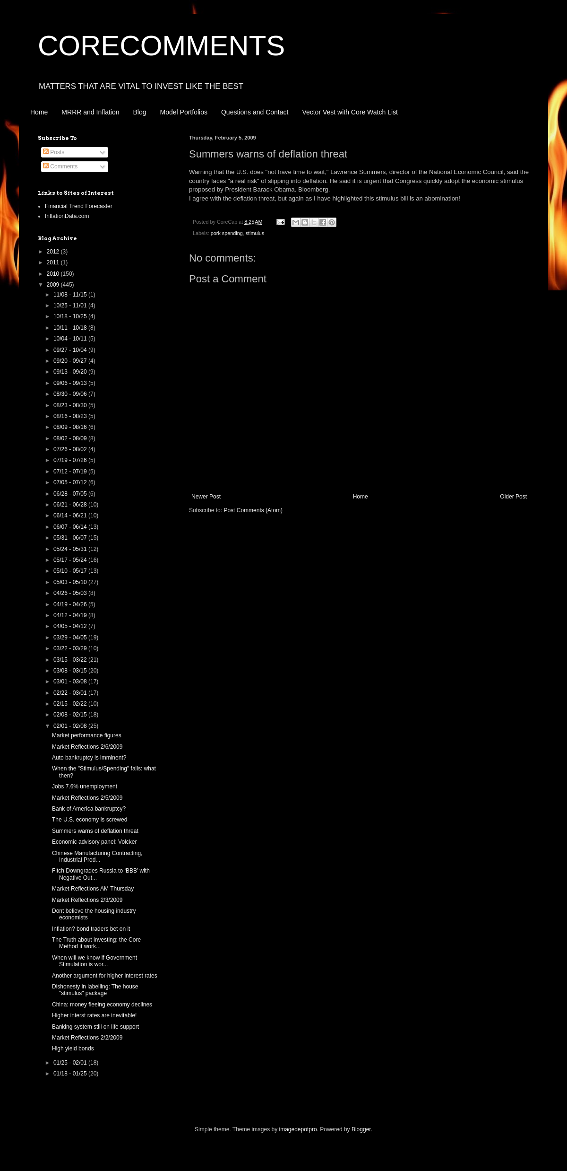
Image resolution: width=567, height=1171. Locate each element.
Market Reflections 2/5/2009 (87, 798)
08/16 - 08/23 (70, 416)
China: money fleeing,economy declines (102, 1004)
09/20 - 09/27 (70, 361)
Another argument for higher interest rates (104, 975)
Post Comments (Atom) (253, 510)
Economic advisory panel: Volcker (94, 842)
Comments (60, 166)
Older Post (513, 496)
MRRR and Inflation (90, 112)
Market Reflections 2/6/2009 (87, 746)
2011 (54, 262)
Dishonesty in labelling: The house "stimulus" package (95, 989)
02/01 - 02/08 (70, 726)
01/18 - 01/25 (70, 1073)
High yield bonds (73, 1048)
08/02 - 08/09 (70, 438)
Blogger (361, 1129)
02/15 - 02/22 (70, 703)
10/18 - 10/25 (70, 316)
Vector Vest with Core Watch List (350, 112)
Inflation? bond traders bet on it (91, 929)
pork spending (227, 233)
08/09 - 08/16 (70, 427)
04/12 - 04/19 (70, 615)
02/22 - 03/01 (70, 693)
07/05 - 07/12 (70, 482)
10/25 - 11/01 (70, 305)
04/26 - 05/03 (70, 593)
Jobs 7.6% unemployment (84, 786)
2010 (54, 274)
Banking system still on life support (95, 1026)
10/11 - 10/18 (70, 327)
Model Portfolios (183, 112)
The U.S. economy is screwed (89, 819)
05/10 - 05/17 (70, 571)
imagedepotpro (298, 1129)
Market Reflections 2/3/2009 (87, 900)
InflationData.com (67, 216)
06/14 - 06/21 (70, 515)
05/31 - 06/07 (70, 537)
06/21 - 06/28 (70, 504)
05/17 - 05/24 (70, 560)
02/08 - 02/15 (70, 714)
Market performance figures (86, 735)
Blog (139, 112)
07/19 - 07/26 (70, 460)
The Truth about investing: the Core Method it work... (96, 943)
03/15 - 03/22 (70, 659)
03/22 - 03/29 (70, 648)
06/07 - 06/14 (70, 527)
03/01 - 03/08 (70, 681)
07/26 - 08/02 (70, 449)
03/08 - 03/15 (70, 670)
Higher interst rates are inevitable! (94, 1015)
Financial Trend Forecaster (78, 206)
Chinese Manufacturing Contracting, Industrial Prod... (97, 856)
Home (39, 112)
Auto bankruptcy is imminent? (89, 757)
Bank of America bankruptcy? (89, 808)
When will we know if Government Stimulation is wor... (94, 961)
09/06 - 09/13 (70, 383)
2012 (54, 251)
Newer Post (206, 496)
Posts (53, 152)
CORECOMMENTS (161, 45)
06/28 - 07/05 (70, 493)
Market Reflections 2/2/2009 (87, 1037)
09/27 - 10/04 (70, 350)
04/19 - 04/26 (70, 604)
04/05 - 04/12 (70, 626)
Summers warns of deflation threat (95, 831)
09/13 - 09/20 (70, 371)
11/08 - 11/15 (70, 294)
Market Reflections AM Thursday (93, 888)
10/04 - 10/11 (70, 338)
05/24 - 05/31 (70, 549)
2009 (54, 284)
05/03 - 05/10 (70, 582)
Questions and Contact (254, 112)
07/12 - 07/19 (70, 471)
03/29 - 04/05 (70, 637)
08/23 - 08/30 (70, 405)
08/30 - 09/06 (70, 394)
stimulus (255, 233)
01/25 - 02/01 (70, 1062)
